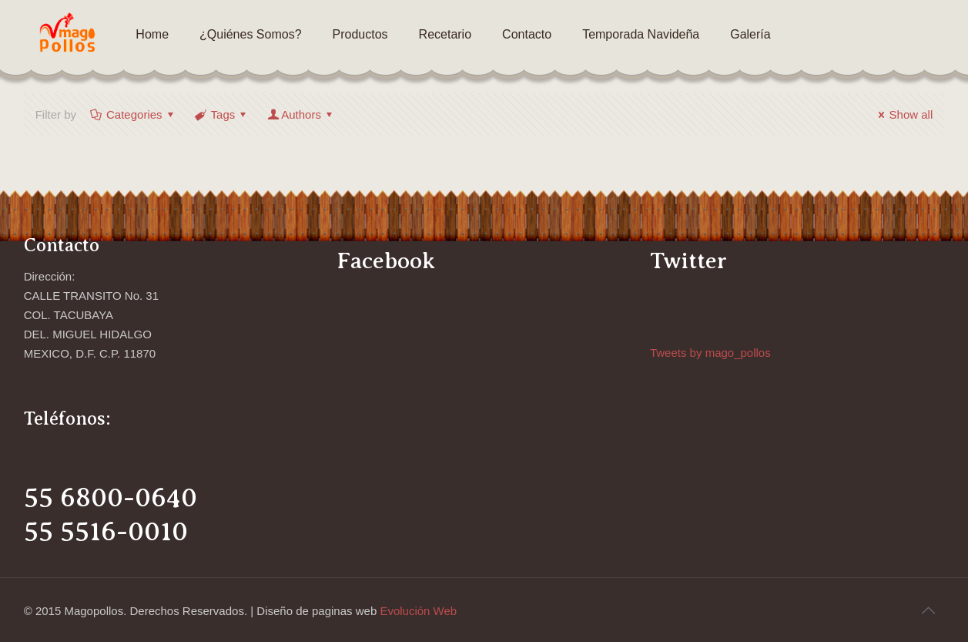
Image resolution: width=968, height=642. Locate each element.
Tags (222, 114)
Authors (301, 114)
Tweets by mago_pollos (710, 352)
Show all (903, 114)
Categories (133, 114)
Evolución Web (418, 610)
